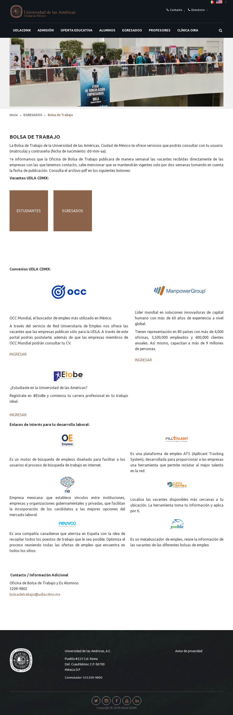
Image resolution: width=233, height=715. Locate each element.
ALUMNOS (107, 30)
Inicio (14, 115)
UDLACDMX (22, 30)
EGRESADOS (132, 30)
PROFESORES (159, 30)
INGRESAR (18, 354)
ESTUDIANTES (29, 211)
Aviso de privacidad (188, 651)
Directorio (198, 9)
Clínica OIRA (187, 30)
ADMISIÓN (46, 30)
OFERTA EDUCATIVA (76, 30)
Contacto (176, 9)
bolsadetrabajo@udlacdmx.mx (35, 594)
